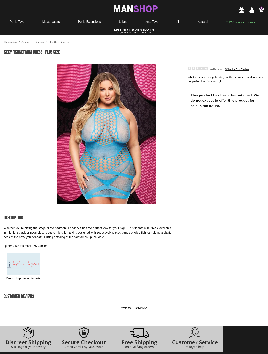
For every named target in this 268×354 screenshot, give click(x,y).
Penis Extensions (89, 21)
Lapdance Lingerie (28, 278)
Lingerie (39, 41)
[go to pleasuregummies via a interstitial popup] (241, 22)
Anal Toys (151, 21)
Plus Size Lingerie (59, 41)
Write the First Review (237, 69)
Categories (10, 41)
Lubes (123, 21)
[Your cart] (261, 9)
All (178, 21)
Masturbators (51, 21)
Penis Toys (17, 21)
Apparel (203, 21)
